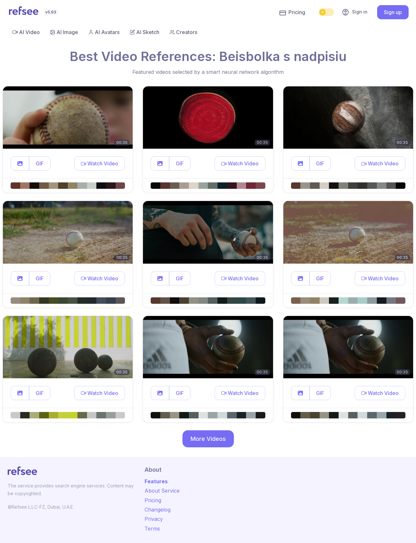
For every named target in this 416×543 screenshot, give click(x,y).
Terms (152, 528)
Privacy (154, 519)
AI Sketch (144, 32)
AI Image (64, 32)
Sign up (393, 12)
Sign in (354, 12)
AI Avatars (103, 32)
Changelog (158, 509)
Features (156, 481)
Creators (183, 32)
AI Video (26, 32)
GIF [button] (40, 163)
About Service (162, 490)
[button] (20, 163)
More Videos (208, 438)
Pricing (292, 12)
